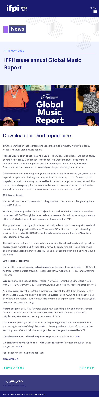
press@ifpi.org (10, 359)
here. (21, 347)
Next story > (88, 368)
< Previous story (13, 368)
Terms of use (28, 394)
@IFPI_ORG (14, 381)
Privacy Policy (40, 394)
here (66, 135)
